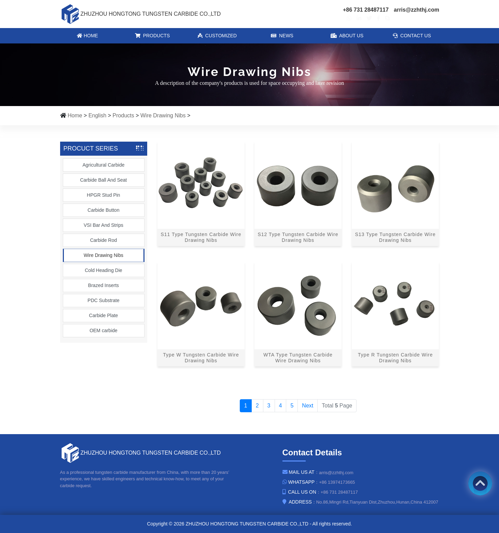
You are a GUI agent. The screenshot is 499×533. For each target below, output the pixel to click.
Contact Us (412, 35)
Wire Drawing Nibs (162, 115)
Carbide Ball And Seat (103, 180)
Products (152, 35)
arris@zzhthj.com (416, 10)
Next (307, 405)
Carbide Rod (103, 240)
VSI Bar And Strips (103, 225)
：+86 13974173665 (318, 482)
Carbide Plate (103, 315)
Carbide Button (103, 210)
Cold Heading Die (103, 270)
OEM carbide (103, 330)
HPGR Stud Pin (103, 195)
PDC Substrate (103, 300)
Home (87, 35)
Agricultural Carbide (104, 165)
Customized (216, 35)
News (282, 35)
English (97, 115)
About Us (346, 35)
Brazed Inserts (103, 285)
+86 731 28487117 (366, 10)
